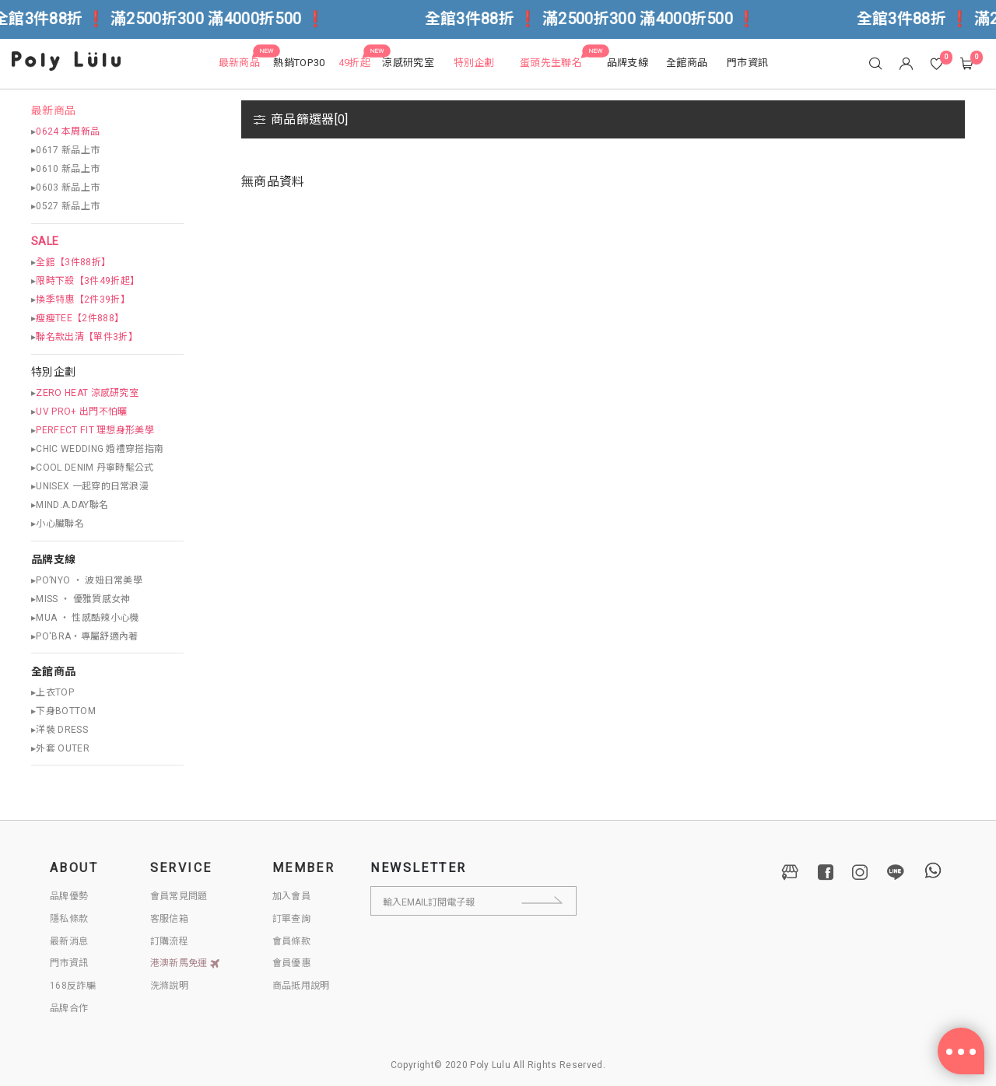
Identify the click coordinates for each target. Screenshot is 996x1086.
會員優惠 (291, 963)
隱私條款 (69, 919)
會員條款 (291, 941)
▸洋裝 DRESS (59, 730)
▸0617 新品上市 (65, 150)
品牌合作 (69, 1008)
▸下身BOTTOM (63, 711)
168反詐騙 (73, 986)
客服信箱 (169, 919)
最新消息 (69, 941)
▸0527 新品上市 (65, 206)
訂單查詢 (291, 919)
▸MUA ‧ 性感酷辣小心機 (85, 618)
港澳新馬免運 (185, 963)
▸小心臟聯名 (57, 524)
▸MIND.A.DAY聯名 (69, 505)
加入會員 (291, 896)
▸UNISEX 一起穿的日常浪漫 (90, 486)
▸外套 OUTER (60, 748)
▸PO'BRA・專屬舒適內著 (84, 636)
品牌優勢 (69, 896)
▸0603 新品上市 (65, 187)
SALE (44, 241)
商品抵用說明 (301, 986)
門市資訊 (69, 963)
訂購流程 (169, 941)
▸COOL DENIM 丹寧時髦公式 (92, 468)
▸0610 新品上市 (65, 169)
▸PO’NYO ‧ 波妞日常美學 (86, 580)
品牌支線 (53, 560)
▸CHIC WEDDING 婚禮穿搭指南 (97, 449)
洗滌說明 (169, 986)
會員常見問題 (179, 896)
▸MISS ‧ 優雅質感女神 (80, 599)
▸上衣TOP (52, 692)
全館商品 (53, 672)
